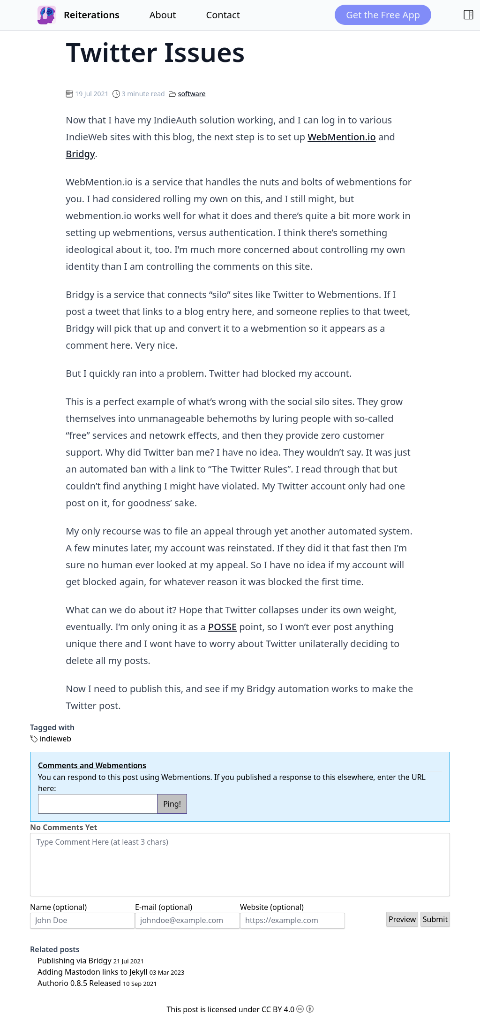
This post (182, 1009)
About (163, 14)
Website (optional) (272, 907)
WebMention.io (342, 136)
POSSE (222, 626)
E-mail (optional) (163, 907)
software (192, 93)
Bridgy (80, 153)
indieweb (55, 738)
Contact (223, 14)
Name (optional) (58, 907)
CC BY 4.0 (288, 1009)
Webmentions (185, 777)
